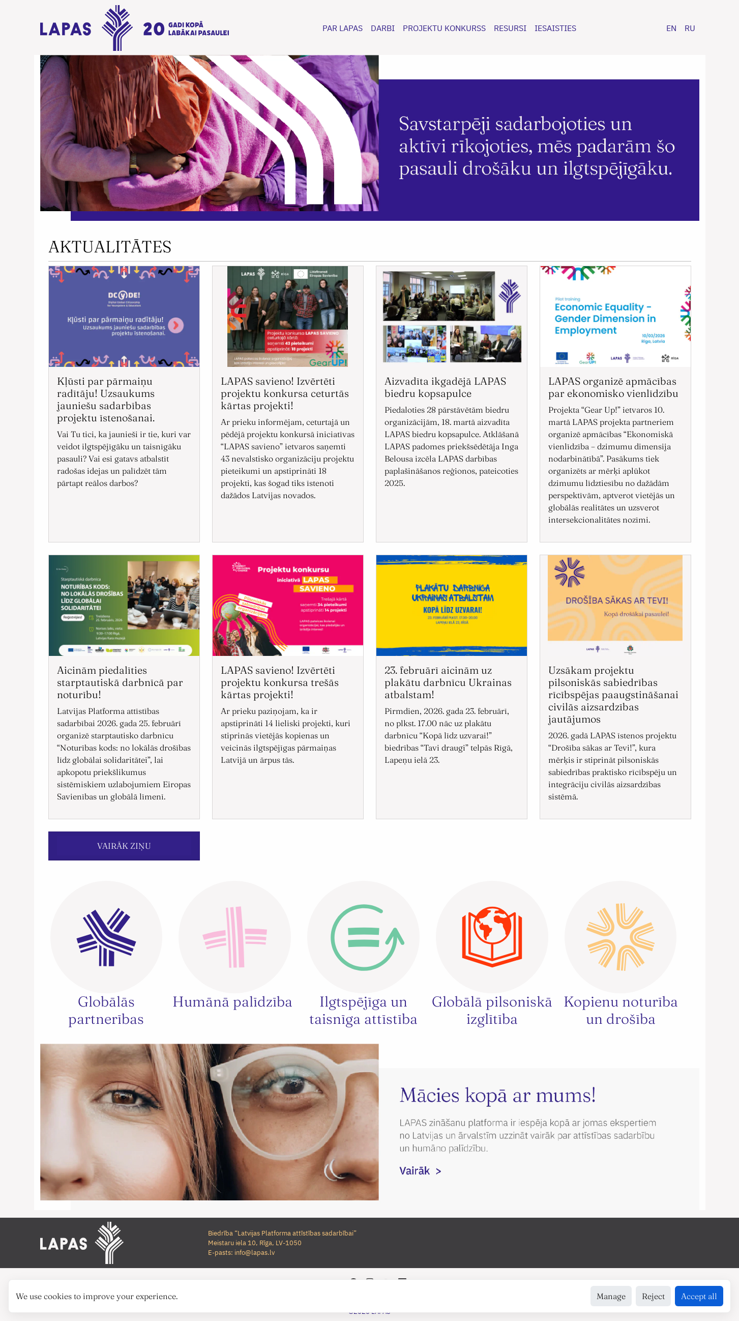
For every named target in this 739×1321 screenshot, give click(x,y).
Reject (653, 1296)
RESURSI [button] (510, 28)
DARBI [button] (383, 28)
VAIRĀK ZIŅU (124, 846)
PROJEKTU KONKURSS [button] (444, 28)
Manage (611, 1296)
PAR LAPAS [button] (342, 28)
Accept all (699, 1296)
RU (690, 28)
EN (671, 28)
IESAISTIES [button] (555, 28)
